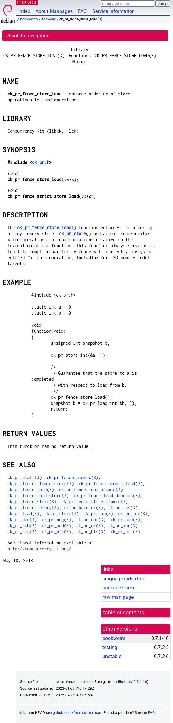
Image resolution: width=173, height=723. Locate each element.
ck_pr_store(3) (61, 513)
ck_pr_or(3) (89, 525)
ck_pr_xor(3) (123, 525)
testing (109, 647)
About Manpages (54, 11)
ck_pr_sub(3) (22, 525)
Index (24, 11)
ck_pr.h (40, 162)
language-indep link (123, 579)
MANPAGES (26, 2)
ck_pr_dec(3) (22, 519)
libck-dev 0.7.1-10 (132, 682)
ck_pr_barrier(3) (83, 507)
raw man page (118, 597)
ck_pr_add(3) (125, 519)
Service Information (113, 11)
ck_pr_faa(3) (98, 513)
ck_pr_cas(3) (22, 531)
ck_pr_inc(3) (132, 513)
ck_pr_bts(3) (91, 531)
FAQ (82, 11)
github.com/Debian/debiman (77, 713)
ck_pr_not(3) (91, 519)
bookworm (29, 19)
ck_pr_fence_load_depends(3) (107, 495)
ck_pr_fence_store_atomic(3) (94, 501)
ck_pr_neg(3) (56, 519)
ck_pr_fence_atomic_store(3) (41, 483)
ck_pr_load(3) (23, 513)
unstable (111, 656)
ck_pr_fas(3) (123, 507)
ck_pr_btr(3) (125, 531)
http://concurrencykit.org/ (39, 548)
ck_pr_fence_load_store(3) (38, 495)
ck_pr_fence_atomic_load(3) (111, 483)
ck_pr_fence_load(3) (31, 489)
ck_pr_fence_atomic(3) (72, 477)
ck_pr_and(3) (56, 525)
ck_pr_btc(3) (56, 531)
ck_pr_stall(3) (25, 477)
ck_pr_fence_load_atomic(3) (91, 489)
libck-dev (48, 19)
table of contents (123, 613)
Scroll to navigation (28, 35)
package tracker (119, 588)
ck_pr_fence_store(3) (32, 501)
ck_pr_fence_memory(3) (33, 507)
